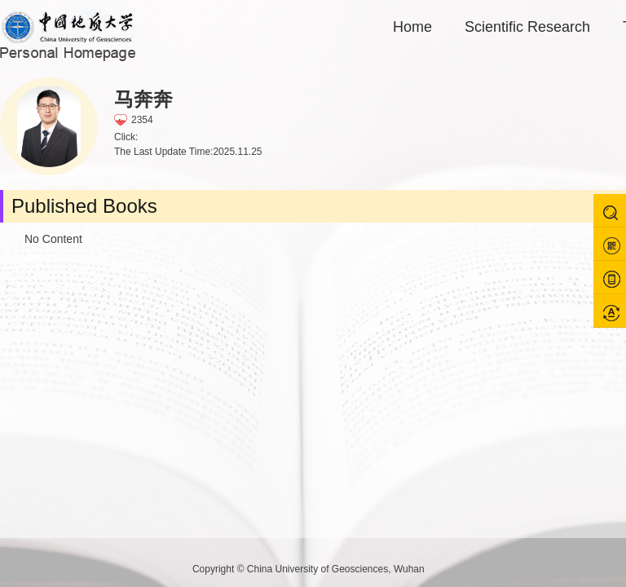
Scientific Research (527, 27)
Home (412, 27)
